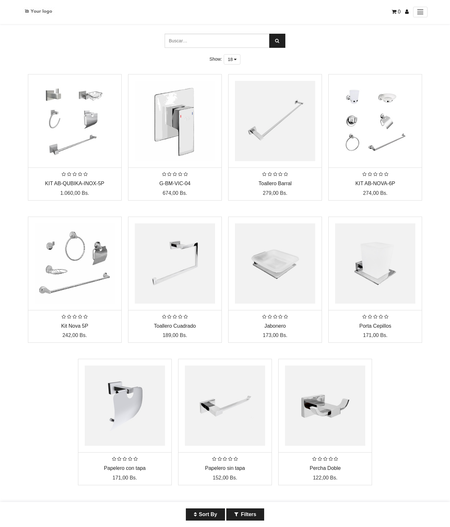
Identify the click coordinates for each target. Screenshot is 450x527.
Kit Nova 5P (74, 326)
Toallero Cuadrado (175, 326)
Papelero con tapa (125, 468)
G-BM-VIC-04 (174, 183)
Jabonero (275, 326)
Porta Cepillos (375, 326)
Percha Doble (325, 468)
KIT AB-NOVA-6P (375, 183)
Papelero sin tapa (225, 468)
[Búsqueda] (277, 41)
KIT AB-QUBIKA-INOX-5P (74, 183)
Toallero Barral (275, 183)
